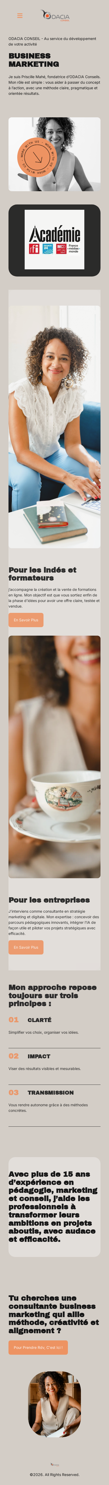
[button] (20, 15)
